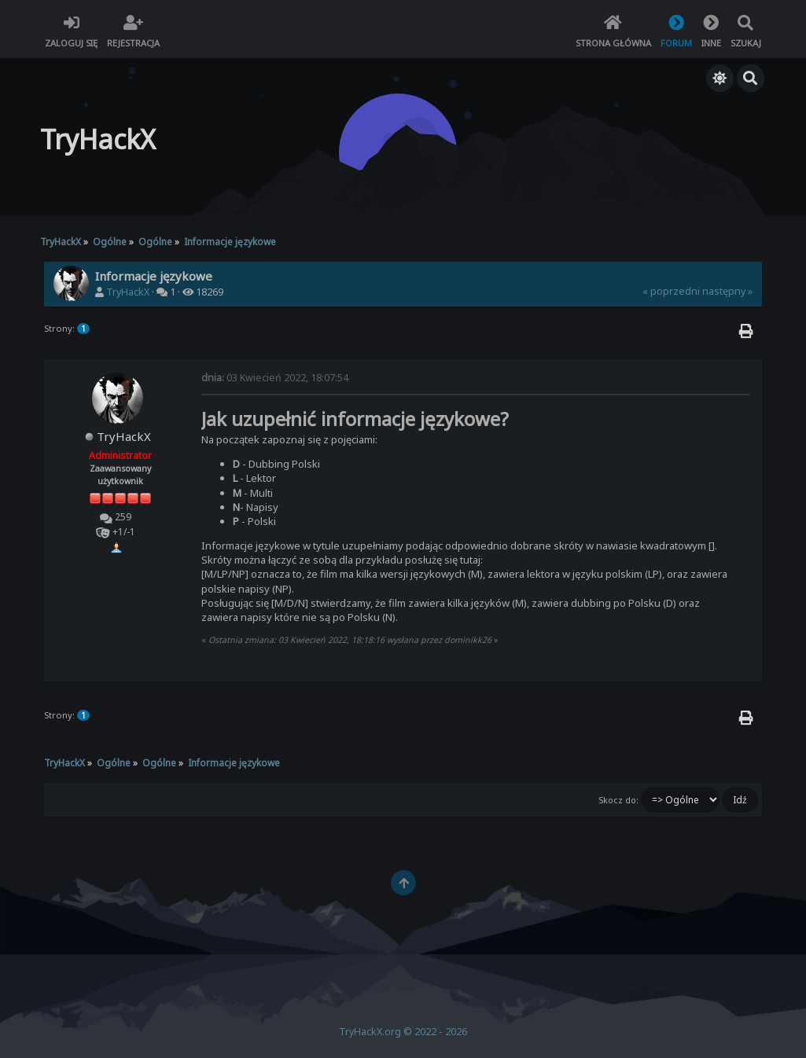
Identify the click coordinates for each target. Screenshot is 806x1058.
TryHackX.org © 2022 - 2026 (403, 1031)
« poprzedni (671, 291)
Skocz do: (618, 800)
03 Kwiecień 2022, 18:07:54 (274, 377)
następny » (727, 291)
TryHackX (127, 292)
